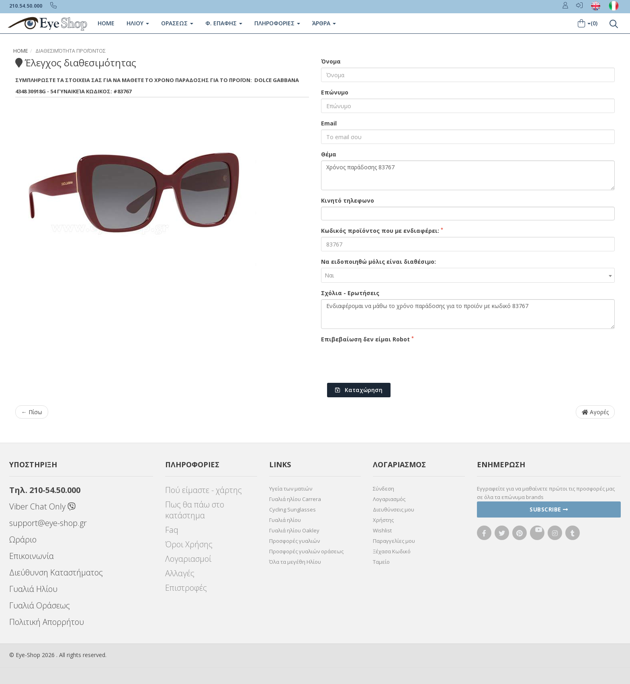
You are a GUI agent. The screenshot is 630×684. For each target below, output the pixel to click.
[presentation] (382, 361)
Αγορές (595, 412)
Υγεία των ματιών (290, 488)
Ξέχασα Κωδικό (392, 551)
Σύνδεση (383, 488)
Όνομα (331, 61)
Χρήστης (383, 520)
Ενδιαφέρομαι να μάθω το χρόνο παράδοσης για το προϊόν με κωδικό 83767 (468, 314)
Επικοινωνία (31, 555)
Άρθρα (324, 23)
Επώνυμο (334, 92)
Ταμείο (381, 561)
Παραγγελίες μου (394, 540)
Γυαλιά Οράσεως (39, 605)
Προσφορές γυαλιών (294, 540)
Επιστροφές (186, 587)
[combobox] (468, 275)
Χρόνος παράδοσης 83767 (468, 175)
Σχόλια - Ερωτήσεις (350, 293)
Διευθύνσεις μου (393, 509)
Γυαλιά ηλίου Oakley (294, 530)
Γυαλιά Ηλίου (33, 588)
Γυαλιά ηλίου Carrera (295, 499)
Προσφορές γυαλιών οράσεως (306, 551)
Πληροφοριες (277, 23)
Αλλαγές (179, 573)
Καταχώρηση (358, 390)
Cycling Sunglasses (292, 509)
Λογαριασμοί (188, 558)
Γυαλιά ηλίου (285, 520)
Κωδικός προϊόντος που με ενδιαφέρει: (382, 230)
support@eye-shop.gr (48, 523)
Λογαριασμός (389, 499)
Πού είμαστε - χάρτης (203, 490)
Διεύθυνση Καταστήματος (56, 572)
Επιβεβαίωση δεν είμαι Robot (367, 339)
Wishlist (382, 530)
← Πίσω (31, 412)
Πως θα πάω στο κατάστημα (194, 510)
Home (106, 23)
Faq (171, 529)
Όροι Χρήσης (189, 544)
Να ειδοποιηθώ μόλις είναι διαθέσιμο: (378, 261)
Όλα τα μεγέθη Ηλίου (295, 561)
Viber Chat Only (42, 506)
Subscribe (549, 509)
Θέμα (328, 154)
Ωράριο (23, 539)
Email (329, 123)
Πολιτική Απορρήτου (46, 621)
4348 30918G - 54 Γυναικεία (50, 91)
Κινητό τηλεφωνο (347, 200)
